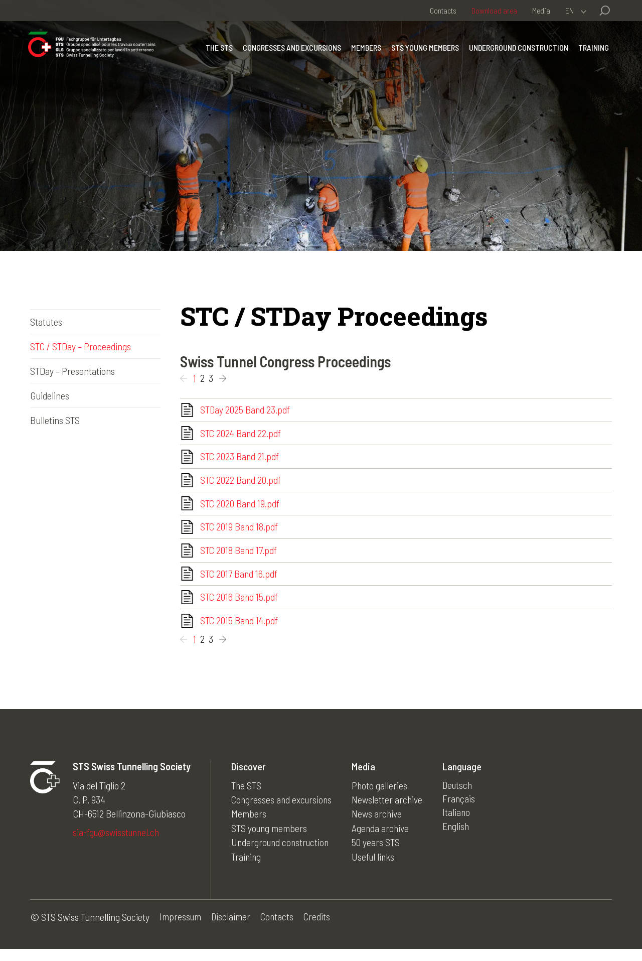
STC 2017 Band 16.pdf (239, 583)
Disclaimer (232, 929)
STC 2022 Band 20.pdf (241, 484)
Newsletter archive (390, 811)
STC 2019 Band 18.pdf (239, 533)
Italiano (460, 825)
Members (364, 52)
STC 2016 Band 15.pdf (239, 607)
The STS (217, 52)
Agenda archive (384, 839)
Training (591, 52)
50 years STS (379, 853)
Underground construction (516, 52)
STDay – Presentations (72, 371)
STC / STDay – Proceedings (80, 346)
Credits (319, 929)
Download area (494, 10)
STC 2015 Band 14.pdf (239, 632)
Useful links (377, 867)
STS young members (423, 52)
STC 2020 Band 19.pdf (240, 509)
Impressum (180, 929)
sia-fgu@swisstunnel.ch (118, 844)
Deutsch (461, 797)
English (459, 839)
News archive (380, 825)
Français (462, 811)
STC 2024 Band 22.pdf (241, 435)
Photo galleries (383, 797)
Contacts (443, 10)
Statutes (46, 322)
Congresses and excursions (290, 52)
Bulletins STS (55, 420)
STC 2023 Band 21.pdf (240, 460)
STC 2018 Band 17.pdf (239, 558)
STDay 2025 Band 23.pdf (245, 410)
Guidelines (49, 395)
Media (541, 10)
